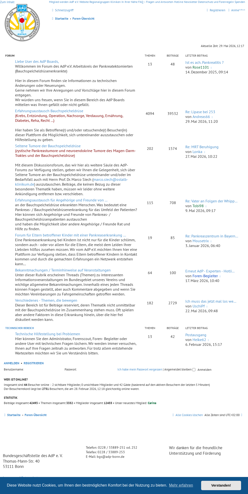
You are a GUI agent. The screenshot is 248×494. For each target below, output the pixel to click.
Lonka (197, 151)
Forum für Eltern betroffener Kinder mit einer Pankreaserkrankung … (70, 235)
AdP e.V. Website (79, 2)
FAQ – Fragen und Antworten (155, 2)
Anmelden (11, 363)
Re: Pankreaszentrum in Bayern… (211, 236)
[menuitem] (236, 10)
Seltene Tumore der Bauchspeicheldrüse (48, 145)
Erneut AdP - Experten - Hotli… (210, 271)
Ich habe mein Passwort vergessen (139, 369)
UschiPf (199, 306)
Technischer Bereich (19, 328)
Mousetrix (201, 240)
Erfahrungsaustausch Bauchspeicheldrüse (49, 110)
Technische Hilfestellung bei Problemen (47, 333)
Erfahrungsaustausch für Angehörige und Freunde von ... (61, 200)
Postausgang (195, 334)
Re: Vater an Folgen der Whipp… (211, 201)
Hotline (178, 2)
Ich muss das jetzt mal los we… (210, 301)
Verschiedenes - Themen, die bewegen (46, 300)
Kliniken (115, 2)
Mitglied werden (59, 2)
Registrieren (34, 363)
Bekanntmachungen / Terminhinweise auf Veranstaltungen (63, 270)
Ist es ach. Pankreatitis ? (204, 62)
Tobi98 (198, 205)
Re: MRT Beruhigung (202, 146)
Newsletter (190, 2)
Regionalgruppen (99, 2)
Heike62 (199, 339)
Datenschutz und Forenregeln (216, 2)
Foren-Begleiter (205, 275)
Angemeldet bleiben (179, 369)
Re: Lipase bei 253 (200, 111)
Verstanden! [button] (221, 485)
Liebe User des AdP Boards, (37, 61)
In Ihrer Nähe (129, 2)
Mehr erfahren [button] (181, 485)
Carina (152, 403)
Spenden (240, 2)
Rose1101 (201, 67)
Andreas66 (201, 116)
